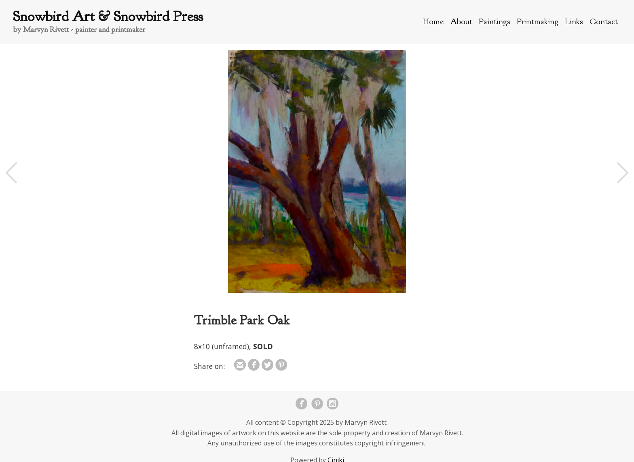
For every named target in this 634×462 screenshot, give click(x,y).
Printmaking (537, 21)
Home (433, 21)
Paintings (494, 21)
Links (574, 21)
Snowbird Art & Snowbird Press (108, 16)
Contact (604, 21)
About (461, 21)
